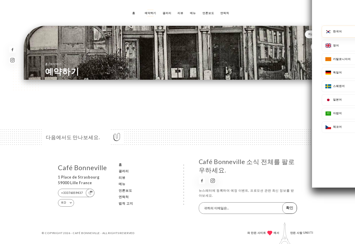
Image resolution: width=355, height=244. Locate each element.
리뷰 (180, 13)
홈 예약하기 (53, 64)
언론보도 (208, 13)
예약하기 (150, 13)
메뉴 (193, 13)
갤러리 (167, 13)
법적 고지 (126, 203)
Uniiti (308, 232)
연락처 (224, 13)
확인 (289, 207)
